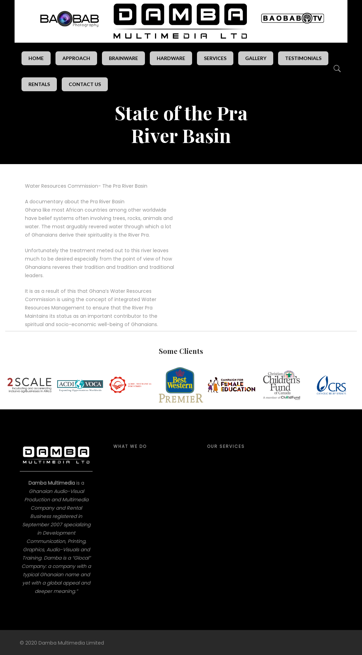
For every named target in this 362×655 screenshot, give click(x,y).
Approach (76, 58)
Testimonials (303, 58)
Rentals (39, 84)
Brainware (123, 58)
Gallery (255, 58)
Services (215, 58)
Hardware (171, 58)
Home (36, 58)
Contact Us (85, 84)
